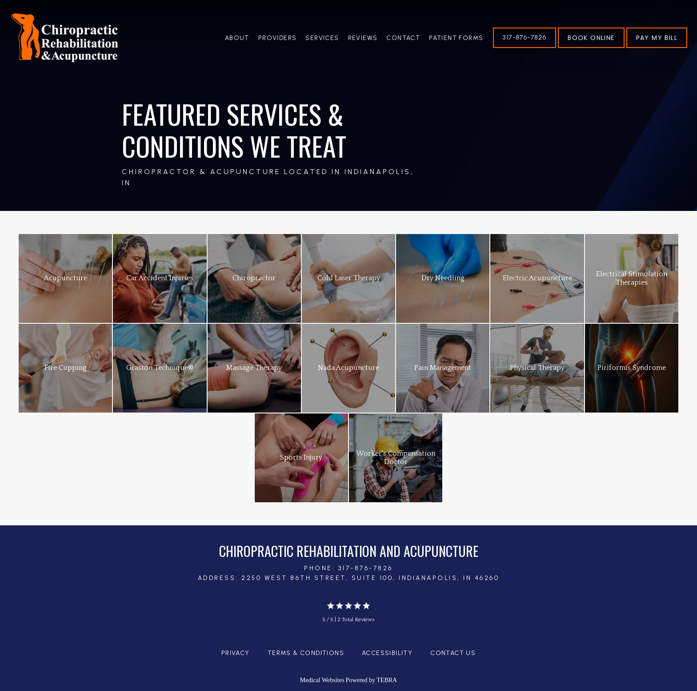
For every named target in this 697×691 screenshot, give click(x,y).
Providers (277, 38)
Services (322, 38)
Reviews (363, 38)
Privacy (235, 653)
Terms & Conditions (306, 653)
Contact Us (453, 653)
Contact (403, 38)
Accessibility (387, 653)
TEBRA (387, 680)
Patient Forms (456, 38)
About (237, 38)
